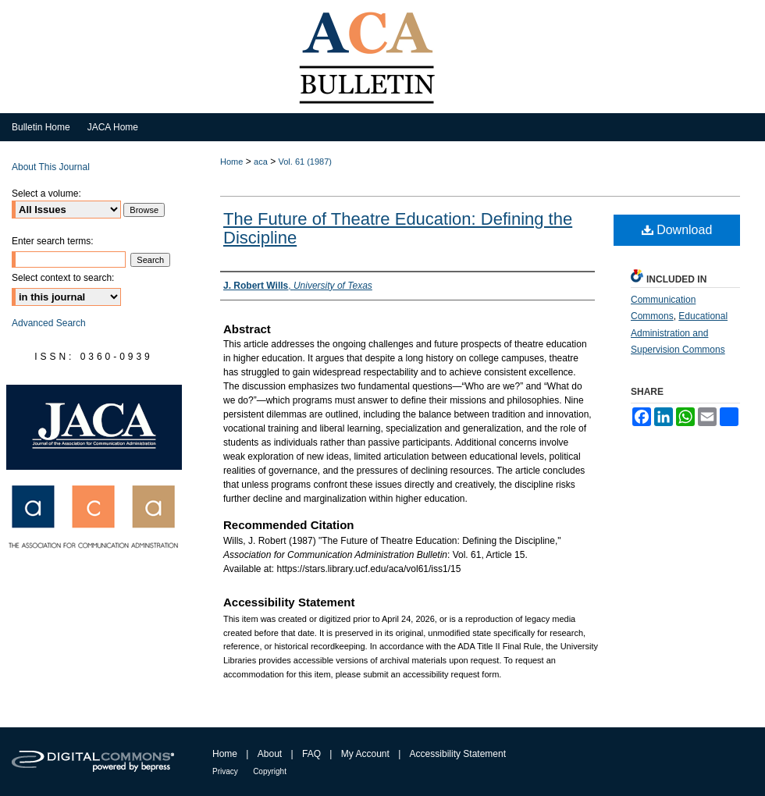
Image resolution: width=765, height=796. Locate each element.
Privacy (225, 771)
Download (677, 229)
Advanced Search (49, 323)
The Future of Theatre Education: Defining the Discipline (397, 228)
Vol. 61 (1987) (306, 161)
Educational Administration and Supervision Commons (679, 333)
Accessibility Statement (458, 753)
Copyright (269, 771)
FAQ (311, 753)
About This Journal (51, 167)
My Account (365, 753)
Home (231, 161)
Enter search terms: (53, 241)
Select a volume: (46, 193)
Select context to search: (63, 277)
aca (261, 161)
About (270, 753)
